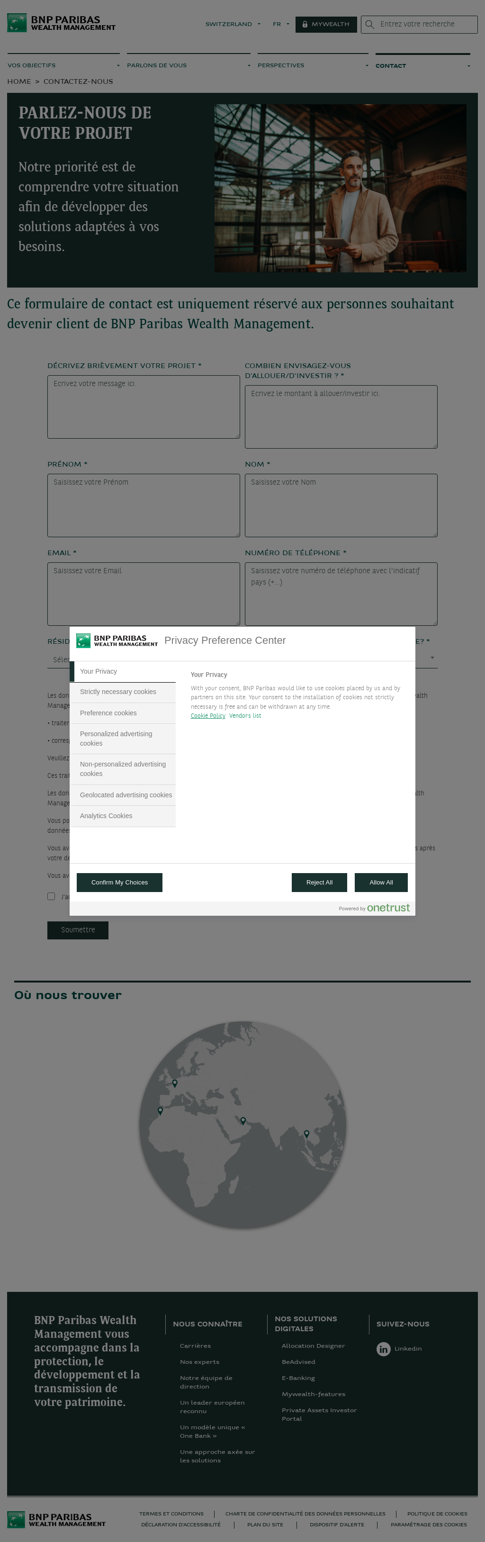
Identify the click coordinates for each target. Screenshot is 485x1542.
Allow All (381, 882)
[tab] (123, 671)
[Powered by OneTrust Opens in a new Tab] (375, 910)
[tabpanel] (299, 698)
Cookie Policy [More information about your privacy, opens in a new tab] (208, 716)
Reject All (319, 882)
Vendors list (245, 716)
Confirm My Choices (119, 882)
